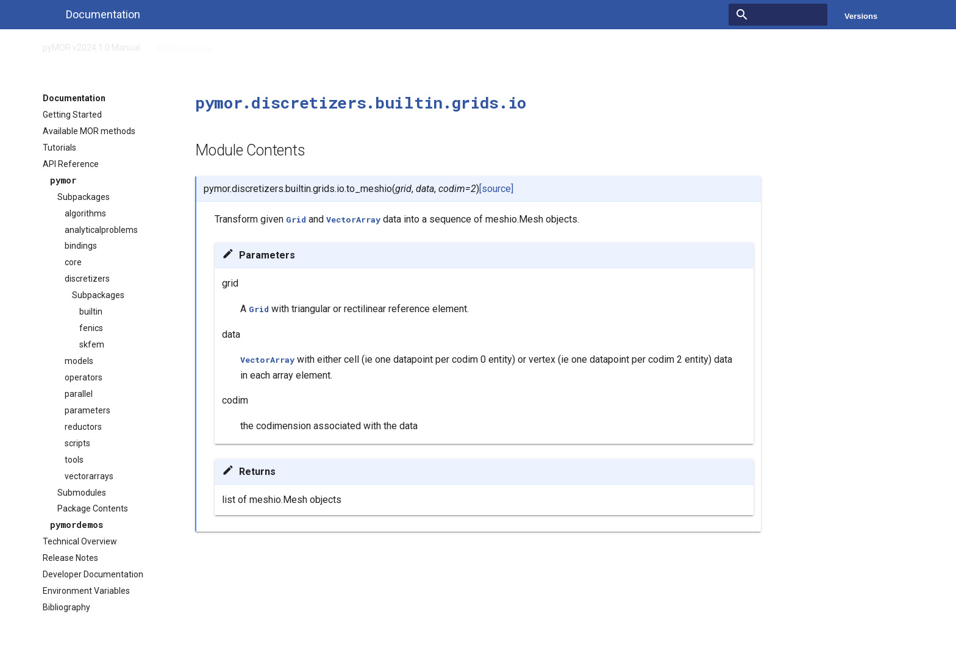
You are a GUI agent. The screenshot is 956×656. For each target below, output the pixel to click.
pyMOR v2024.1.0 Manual (91, 45)
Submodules (81, 492)
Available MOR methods (89, 131)
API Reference (184, 45)
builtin (90, 311)
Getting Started (72, 114)
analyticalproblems (101, 230)
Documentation (74, 98)
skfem (91, 344)
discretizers (87, 278)
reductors (83, 427)
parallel (79, 394)
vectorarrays (89, 476)
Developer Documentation (93, 574)
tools (74, 460)
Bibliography (66, 607)
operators (83, 377)
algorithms (85, 213)
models (79, 361)
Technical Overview (80, 541)
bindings (81, 246)
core (73, 262)
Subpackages (83, 197)
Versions (860, 16)
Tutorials (59, 147)
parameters (87, 410)
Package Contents (92, 508)
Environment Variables (86, 591)
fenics (91, 328)
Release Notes (70, 558)
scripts (77, 443)
